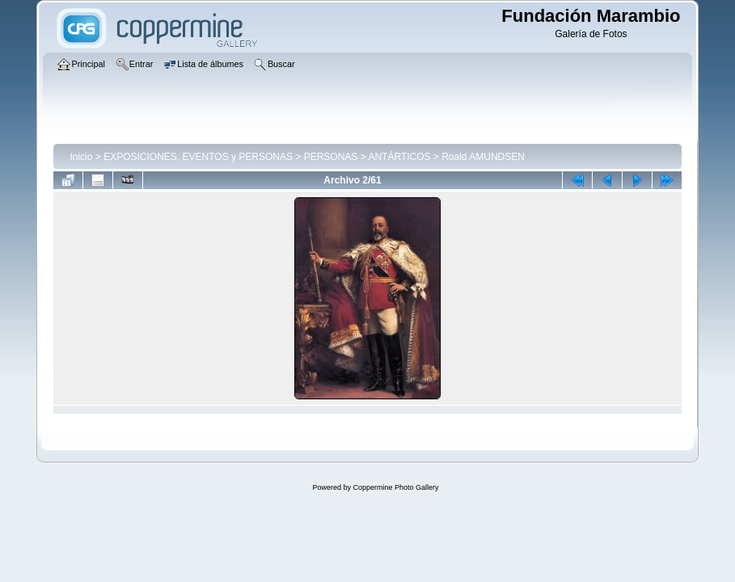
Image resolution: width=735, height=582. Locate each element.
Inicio (81, 156)
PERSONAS (331, 156)
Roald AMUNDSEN (483, 156)
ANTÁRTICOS (399, 156)
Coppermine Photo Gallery (395, 487)
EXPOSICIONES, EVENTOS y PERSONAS (198, 156)
